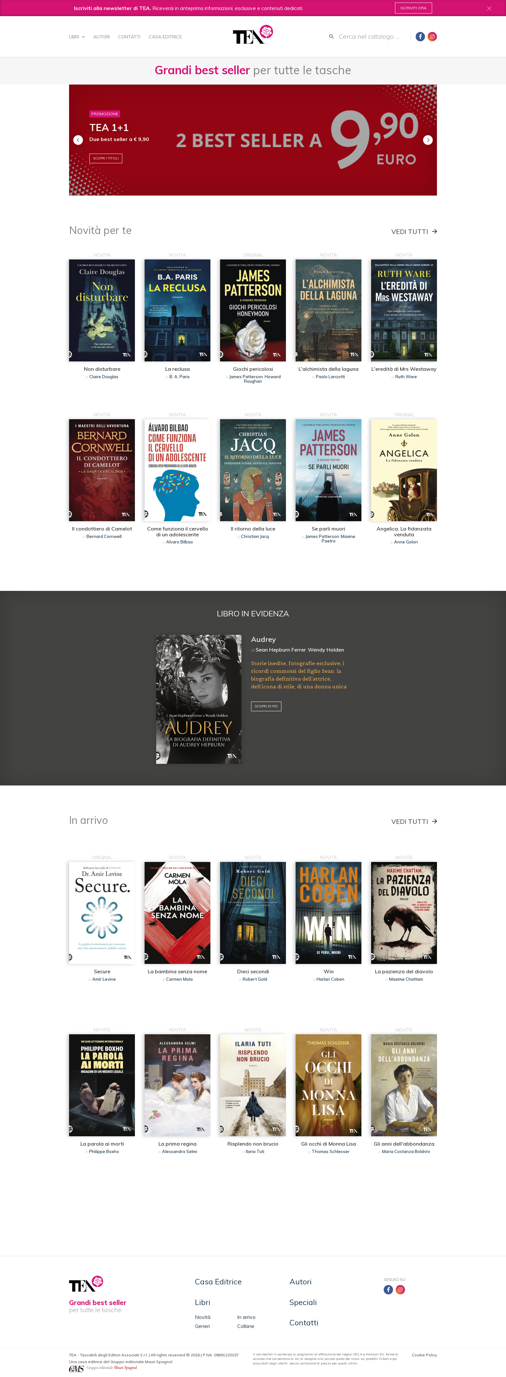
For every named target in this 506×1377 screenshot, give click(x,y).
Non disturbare (102, 369)
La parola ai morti (102, 1143)
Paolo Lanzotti (330, 376)
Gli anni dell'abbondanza (404, 1143)
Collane (245, 1326)
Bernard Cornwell (104, 536)
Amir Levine (104, 979)
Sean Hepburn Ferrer (281, 649)
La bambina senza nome (177, 971)
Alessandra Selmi (179, 1151)
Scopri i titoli (106, 158)
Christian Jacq (255, 536)
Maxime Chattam (406, 979)
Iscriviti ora (413, 7)
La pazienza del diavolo (404, 971)
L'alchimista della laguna (329, 369)
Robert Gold (255, 979)
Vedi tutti (414, 232)
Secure (102, 971)
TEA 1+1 (109, 127)
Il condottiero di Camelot (102, 528)
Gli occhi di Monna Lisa (328, 1143)
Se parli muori (328, 528)
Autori (101, 37)
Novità (202, 1317)
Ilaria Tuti (255, 1151)
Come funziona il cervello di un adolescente (177, 531)
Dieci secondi (253, 971)
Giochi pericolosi (253, 369)
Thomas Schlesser (330, 1151)
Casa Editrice (165, 37)
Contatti (129, 37)
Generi (202, 1326)
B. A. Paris (179, 376)
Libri (77, 37)
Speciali (303, 1302)
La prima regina (177, 1143)
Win (329, 971)
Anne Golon (406, 541)
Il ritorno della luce (253, 528)
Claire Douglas (103, 376)
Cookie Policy (424, 1354)
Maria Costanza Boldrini (406, 1151)
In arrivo (246, 1317)
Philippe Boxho (104, 1151)
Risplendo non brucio (253, 1143)
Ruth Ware (406, 376)
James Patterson (246, 376)
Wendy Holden (326, 649)
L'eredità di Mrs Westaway (404, 369)
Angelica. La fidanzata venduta (404, 531)
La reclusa (177, 369)
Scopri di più (266, 706)
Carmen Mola (179, 979)
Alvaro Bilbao (179, 541)
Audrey (263, 639)
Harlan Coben (330, 979)
